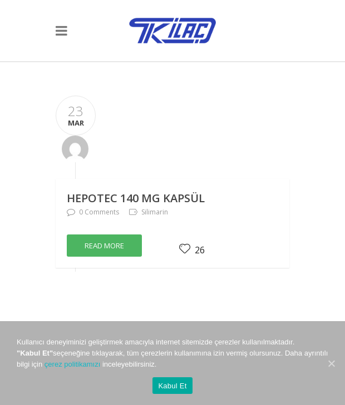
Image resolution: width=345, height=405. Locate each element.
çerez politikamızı (72, 364)
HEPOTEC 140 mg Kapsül (136, 198)
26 (192, 250)
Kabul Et (172, 386)
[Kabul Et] (331, 363)
